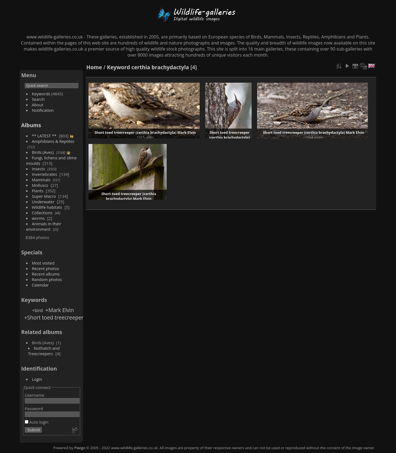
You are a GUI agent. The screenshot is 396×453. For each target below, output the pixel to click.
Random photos (47, 279)
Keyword (118, 67)
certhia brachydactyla (160, 67)
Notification (43, 110)
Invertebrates (44, 174)
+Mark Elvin (59, 310)
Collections (42, 212)
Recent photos (45, 268)
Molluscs (40, 185)
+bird (37, 310)
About (37, 104)
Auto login (36, 422)
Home (94, 67)
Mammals (41, 179)
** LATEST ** (44, 135)
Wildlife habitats (47, 207)
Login (37, 379)
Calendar (40, 285)
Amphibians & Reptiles (53, 141)
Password (34, 408)
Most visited (43, 263)
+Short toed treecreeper (54, 317)
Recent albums (46, 274)
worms (38, 218)
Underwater (43, 201)
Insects (38, 168)
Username (34, 395)
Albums (31, 125)
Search (38, 99)
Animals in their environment (43, 226)
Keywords (41, 93)
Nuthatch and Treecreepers (44, 350)
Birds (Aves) (43, 152)
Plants (37, 190)
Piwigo (79, 447)
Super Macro (44, 196)
